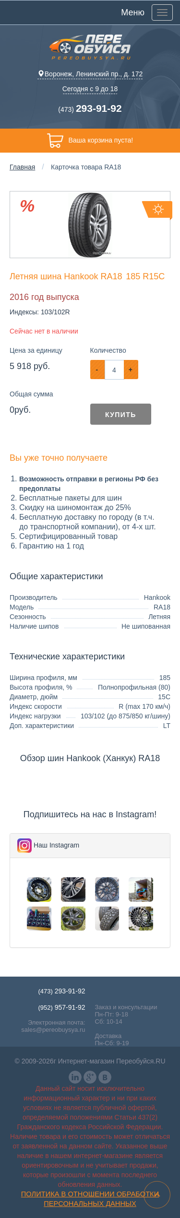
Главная (22, 167)
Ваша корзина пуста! (90, 140)
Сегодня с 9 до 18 (90, 89)
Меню (132, 12)
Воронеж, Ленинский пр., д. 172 (90, 74)
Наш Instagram (56, 845)
